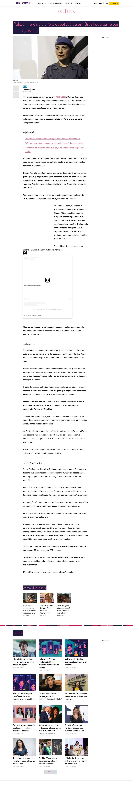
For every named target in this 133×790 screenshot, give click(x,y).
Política (66, 11)
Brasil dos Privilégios (55, 3)
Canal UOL (69, 3)
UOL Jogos (42, 3)
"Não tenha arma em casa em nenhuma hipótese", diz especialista (54, 143)
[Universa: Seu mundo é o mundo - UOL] (23, 3)
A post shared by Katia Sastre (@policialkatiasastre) (47, 309)
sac (94, 3)
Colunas (78, 3)
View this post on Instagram (32, 285)
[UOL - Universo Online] (31, 3)
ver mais (50, 772)
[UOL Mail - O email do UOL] (99, 3)
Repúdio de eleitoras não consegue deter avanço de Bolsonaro (52, 138)
